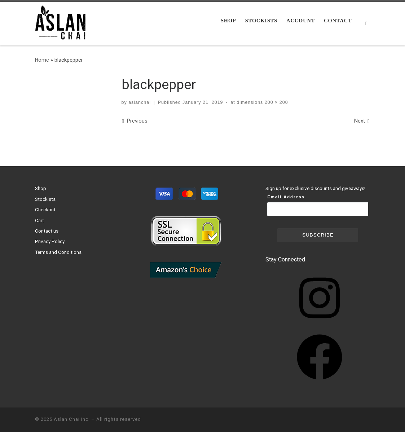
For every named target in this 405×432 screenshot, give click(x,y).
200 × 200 (275, 102)
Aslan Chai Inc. (72, 419)
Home (42, 60)
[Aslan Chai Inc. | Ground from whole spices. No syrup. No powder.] (62, 22)
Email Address (286, 197)
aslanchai (139, 102)
